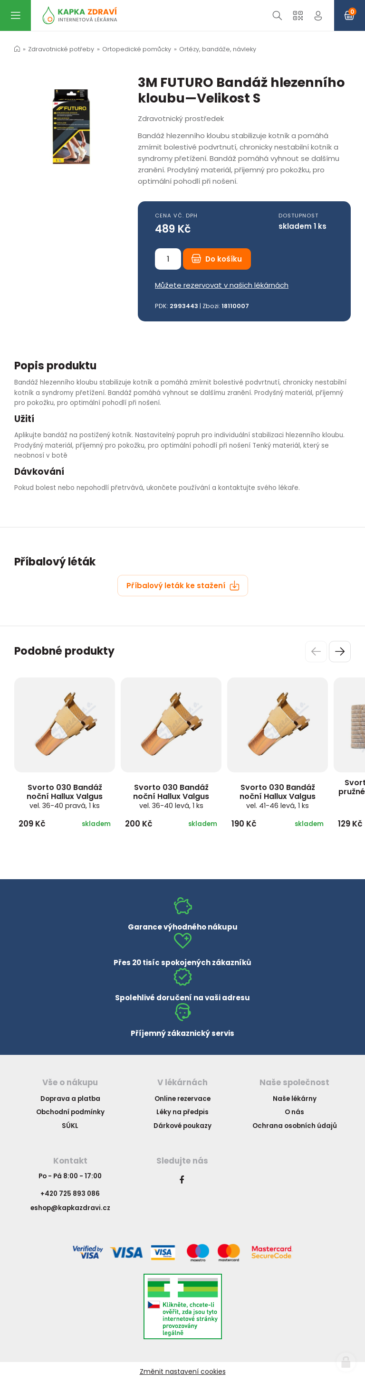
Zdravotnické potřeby (61, 49)
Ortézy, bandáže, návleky (217, 49)
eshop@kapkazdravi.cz (70, 1207)
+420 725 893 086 (70, 1193)
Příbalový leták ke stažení (183, 586)
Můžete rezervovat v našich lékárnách (221, 285)
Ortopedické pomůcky (136, 49)
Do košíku (217, 259)
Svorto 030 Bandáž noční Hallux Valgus (65, 796)
